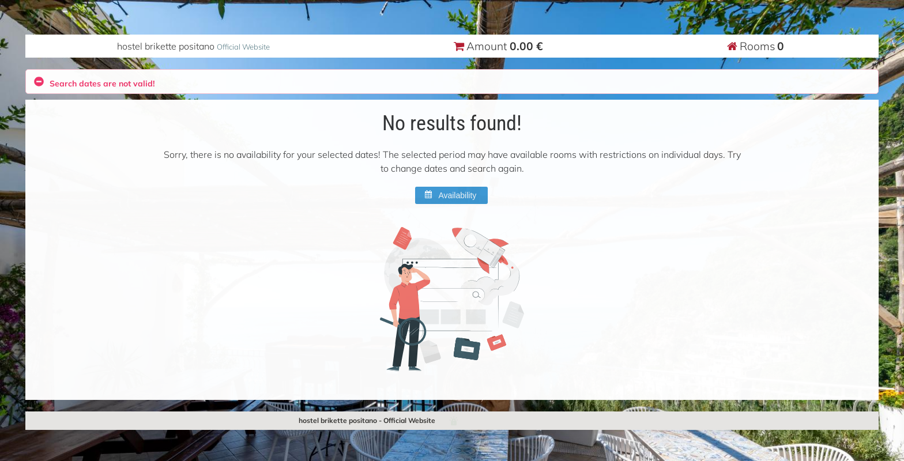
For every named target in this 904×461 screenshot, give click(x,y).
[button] (451, 195)
